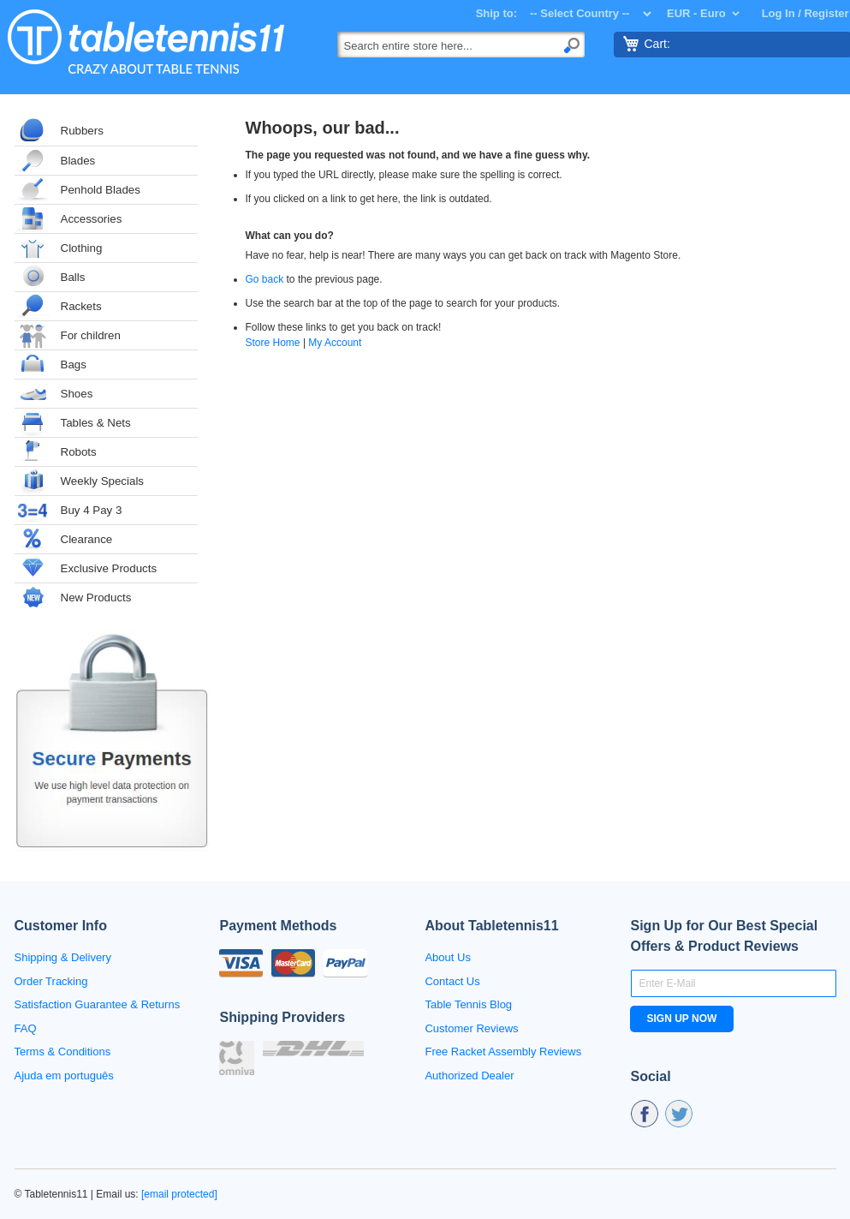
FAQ (26, 1028)
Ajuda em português (64, 1075)
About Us (447, 957)
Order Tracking (51, 981)
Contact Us (452, 981)
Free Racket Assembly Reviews (503, 1051)
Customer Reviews (471, 1028)
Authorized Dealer (469, 1075)
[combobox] (461, 44)
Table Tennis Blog (468, 1004)
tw (678, 1113)
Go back (265, 279)
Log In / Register (805, 13)
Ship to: (496, 13)
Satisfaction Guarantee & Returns (98, 1004)
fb (644, 1113)
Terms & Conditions (63, 1051)
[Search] (572, 44)
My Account (334, 343)
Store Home (273, 343)
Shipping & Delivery (63, 957)
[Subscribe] (682, 1019)
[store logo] (145, 41)
